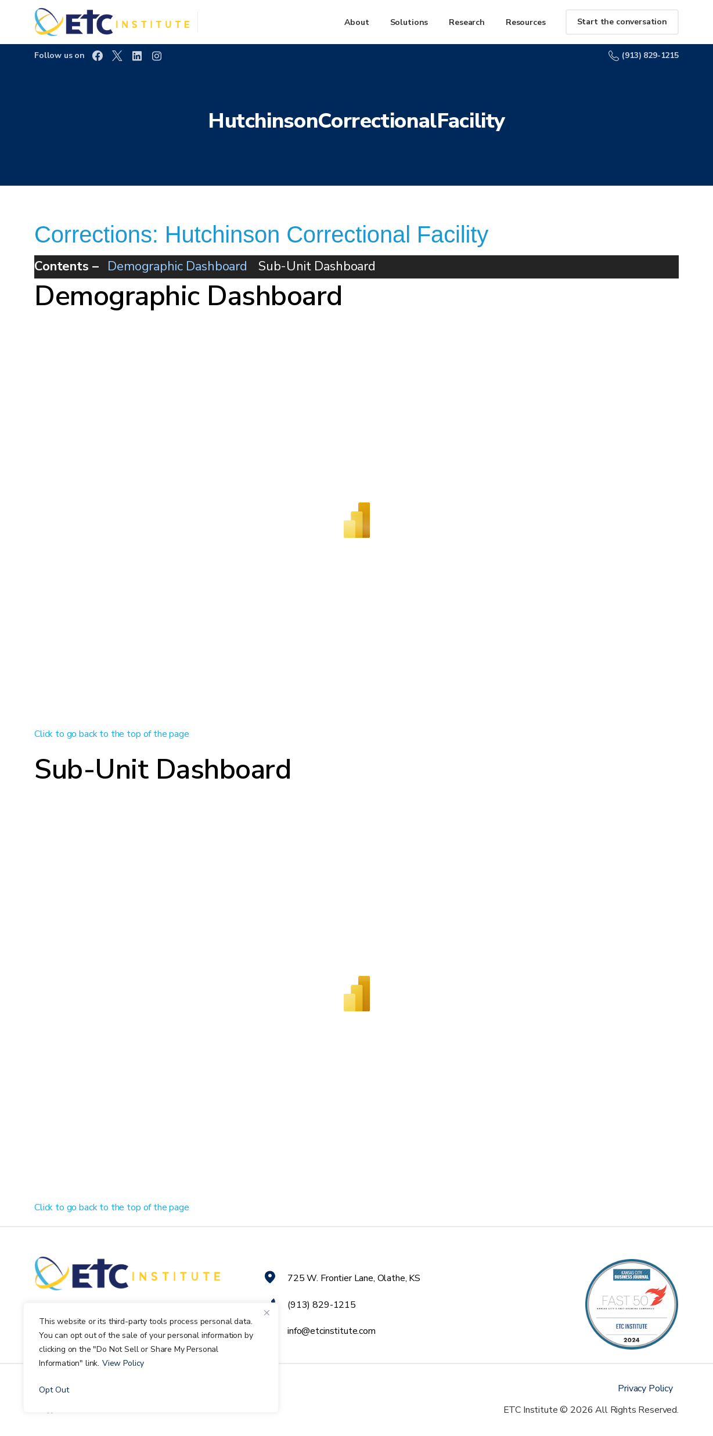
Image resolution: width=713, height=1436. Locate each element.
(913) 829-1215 (643, 55)
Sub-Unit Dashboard (317, 266)
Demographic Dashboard (177, 266)
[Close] (266, 1312)
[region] (151, 1358)
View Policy (123, 1363)
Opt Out (54, 1389)
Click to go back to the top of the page (111, 734)
